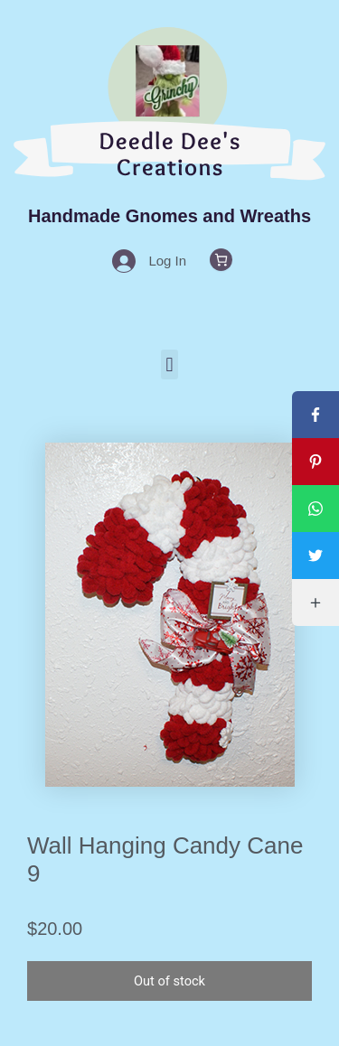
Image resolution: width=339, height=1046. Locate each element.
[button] (169, 364)
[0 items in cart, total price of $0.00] (221, 259)
